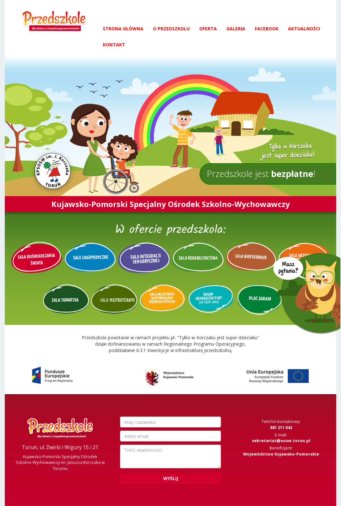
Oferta (208, 29)
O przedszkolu (171, 29)
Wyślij (170, 478)
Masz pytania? (307, 296)
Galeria (235, 29)
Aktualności (304, 29)
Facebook (266, 29)
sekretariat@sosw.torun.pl (281, 440)
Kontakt (114, 45)
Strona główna (123, 29)
